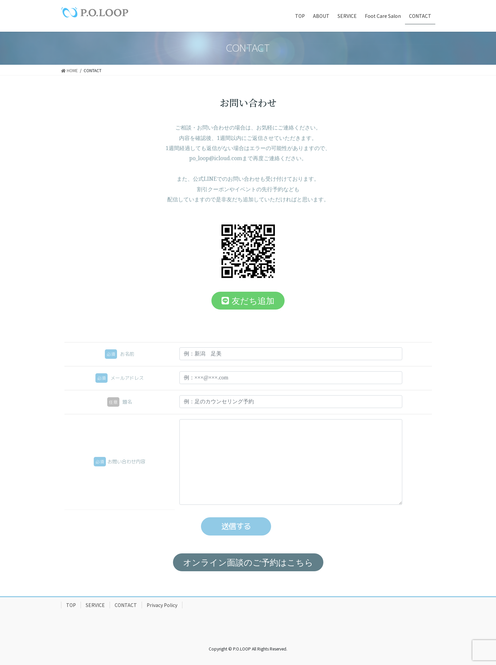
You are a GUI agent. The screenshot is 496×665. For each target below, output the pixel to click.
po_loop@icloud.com (215, 158)
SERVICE (95, 605)
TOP (71, 605)
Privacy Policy (162, 605)
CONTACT (126, 605)
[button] (248, 301)
